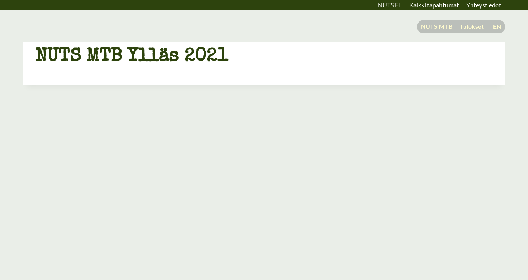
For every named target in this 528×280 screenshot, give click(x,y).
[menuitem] (496, 26)
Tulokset (472, 26)
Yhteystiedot (483, 5)
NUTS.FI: (390, 5)
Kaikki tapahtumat (434, 5)
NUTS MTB (436, 26)
